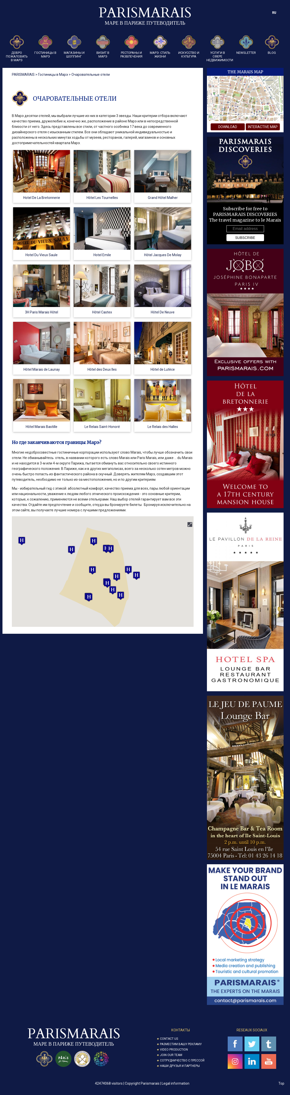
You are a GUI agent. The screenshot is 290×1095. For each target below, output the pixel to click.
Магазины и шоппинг (74, 46)
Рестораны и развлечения (131, 46)
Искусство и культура (188, 46)
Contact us (169, 1038)
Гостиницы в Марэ (45, 46)
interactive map (263, 127)
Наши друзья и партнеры (180, 1066)
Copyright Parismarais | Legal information (157, 1083)
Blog (272, 45)
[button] (92, 570)
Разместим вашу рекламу (181, 1044)
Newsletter (246, 45)
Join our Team (171, 1055)
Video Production (174, 1049)
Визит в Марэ (103, 46)
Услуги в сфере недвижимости (217, 48)
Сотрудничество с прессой (182, 1060)
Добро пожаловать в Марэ (17, 48)
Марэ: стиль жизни (160, 46)
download (227, 127)
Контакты (180, 1030)
